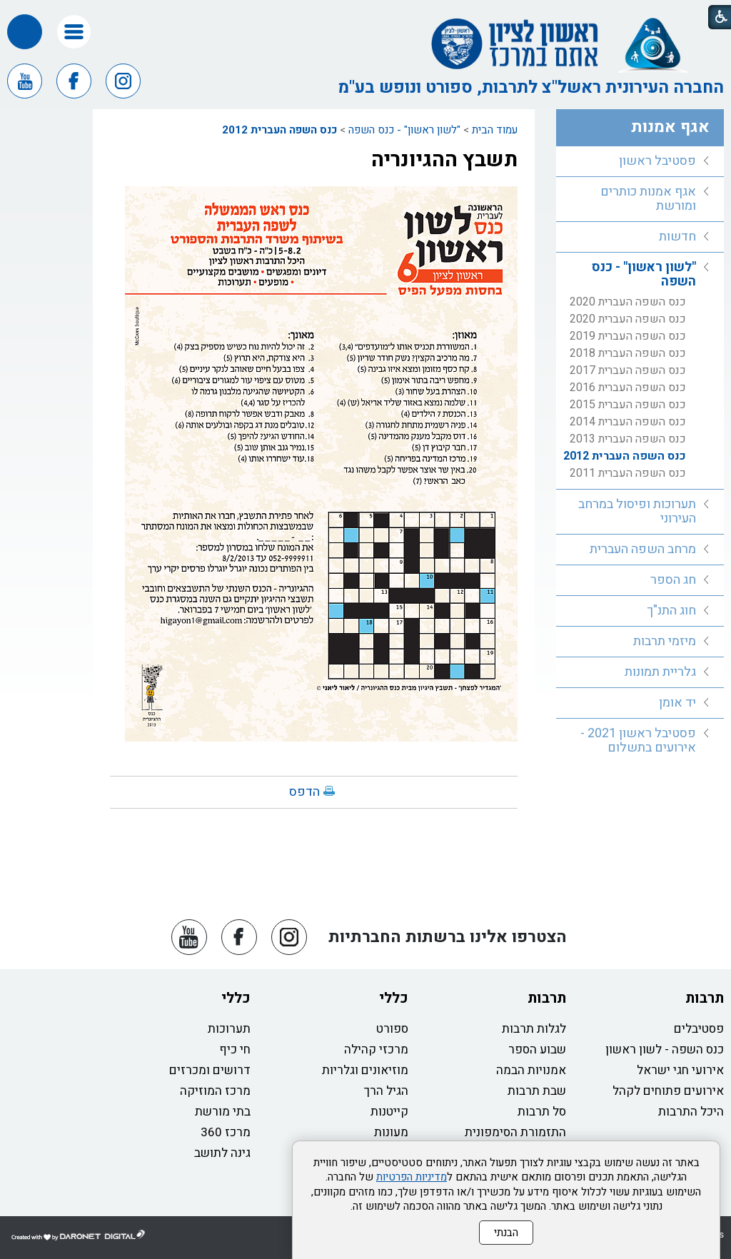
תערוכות (229, 1029)
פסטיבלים (699, 1029)
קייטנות (389, 1112)
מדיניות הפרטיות (411, 1177)
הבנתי (506, 1232)
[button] (74, 32)
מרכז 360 (226, 1132)
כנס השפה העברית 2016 (628, 387)
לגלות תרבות (534, 1029)
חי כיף (235, 1049)
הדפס (304, 792)
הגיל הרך (386, 1091)
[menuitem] (640, 161)
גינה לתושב (222, 1153)
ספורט (392, 1029)
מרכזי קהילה (376, 1049)
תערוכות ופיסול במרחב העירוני (637, 511)
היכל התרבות (691, 1112)
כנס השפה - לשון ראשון (664, 1049)
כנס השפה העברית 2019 (628, 336)
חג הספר (673, 580)
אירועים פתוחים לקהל (668, 1091)
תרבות (704, 998)
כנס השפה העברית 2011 (628, 473)
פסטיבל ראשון (657, 161)
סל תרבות (542, 1112)
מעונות (391, 1132)
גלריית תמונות (660, 672)
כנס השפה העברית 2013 (628, 439)
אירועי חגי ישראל (680, 1070)
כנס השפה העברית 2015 (628, 404)
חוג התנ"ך (671, 610)
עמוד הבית (495, 130)
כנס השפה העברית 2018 (628, 353)
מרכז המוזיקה (215, 1091)
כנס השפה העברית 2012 (279, 130)
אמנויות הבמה (531, 1070)
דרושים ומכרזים (210, 1070)
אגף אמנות (670, 127)
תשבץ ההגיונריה (444, 160)
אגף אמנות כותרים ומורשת (648, 199)
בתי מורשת (223, 1112)
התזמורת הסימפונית (515, 1132)
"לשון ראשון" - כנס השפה (404, 130)
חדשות (677, 236)
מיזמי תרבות (664, 641)
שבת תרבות (537, 1091)
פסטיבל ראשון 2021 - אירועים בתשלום (638, 740)
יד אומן (677, 702)
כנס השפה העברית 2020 (628, 301)
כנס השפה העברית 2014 (628, 421)
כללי (393, 998)
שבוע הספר (537, 1049)
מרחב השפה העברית (643, 549)
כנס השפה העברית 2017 (628, 370)
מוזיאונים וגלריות (365, 1070)
